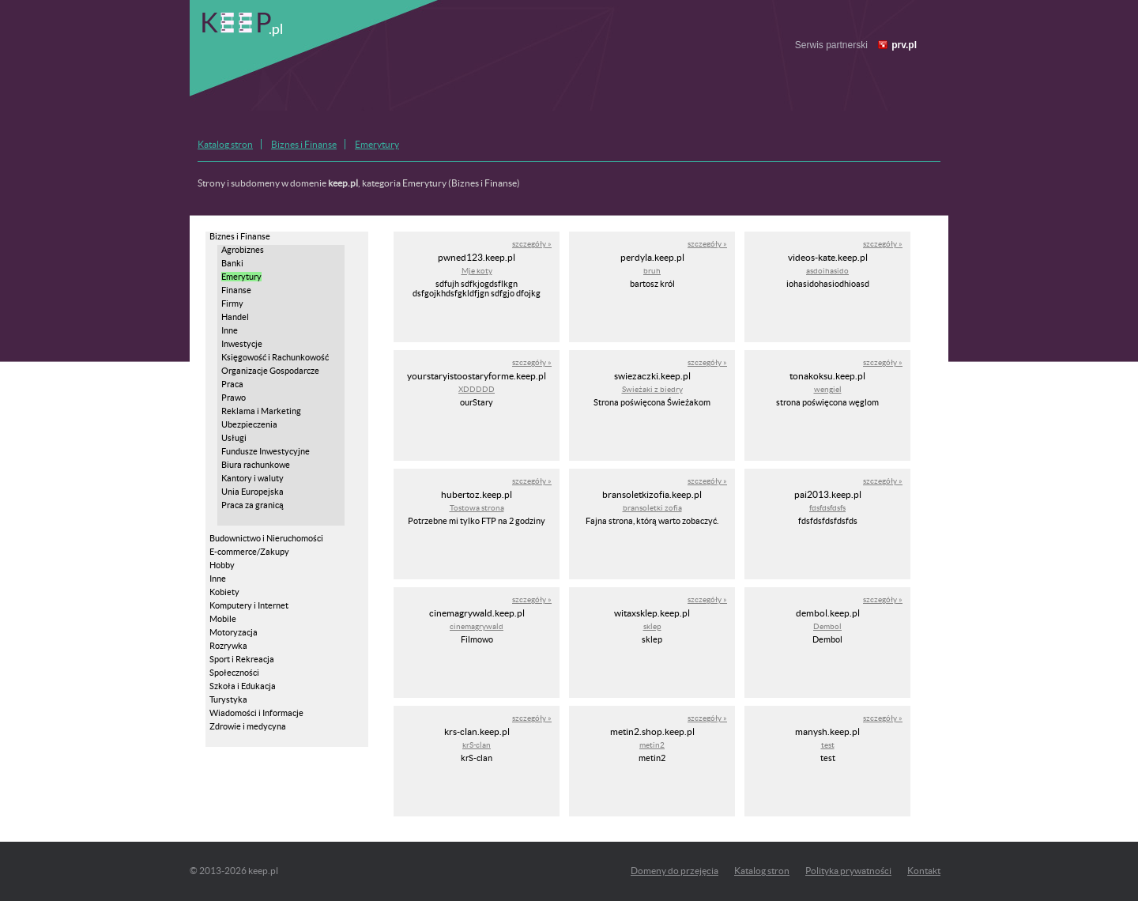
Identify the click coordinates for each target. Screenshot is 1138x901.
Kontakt (923, 870)
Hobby (222, 565)
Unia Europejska (252, 491)
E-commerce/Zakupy (249, 551)
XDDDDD (476, 389)
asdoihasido (827, 270)
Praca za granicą (252, 505)
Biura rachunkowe (255, 464)
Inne (229, 330)
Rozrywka (228, 645)
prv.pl (904, 45)
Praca (232, 384)
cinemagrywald (476, 626)
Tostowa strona (477, 507)
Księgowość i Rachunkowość (275, 357)
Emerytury (377, 144)
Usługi (234, 438)
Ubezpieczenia (249, 424)
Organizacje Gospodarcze (270, 370)
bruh (652, 270)
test (828, 745)
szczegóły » (532, 243)
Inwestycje (241, 344)
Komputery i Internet (248, 605)
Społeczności (234, 672)
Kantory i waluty (252, 478)
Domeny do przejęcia (674, 870)
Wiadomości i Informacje (256, 713)
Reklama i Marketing (261, 411)
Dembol (827, 626)
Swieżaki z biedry (652, 389)
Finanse (236, 290)
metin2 (652, 745)
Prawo (233, 397)
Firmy (232, 303)
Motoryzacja (233, 632)
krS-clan (476, 745)
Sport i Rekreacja (241, 659)
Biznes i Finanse (304, 144)
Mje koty (477, 270)
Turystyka (228, 699)
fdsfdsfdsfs (827, 507)
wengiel (828, 389)
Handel (235, 317)
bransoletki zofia (652, 507)
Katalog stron (225, 144)
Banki (232, 263)
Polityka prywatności (848, 870)
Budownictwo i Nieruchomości (266, 538)
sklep (652, 626)
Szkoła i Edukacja (242, 686)
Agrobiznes (242, 249)
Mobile (222, 619)
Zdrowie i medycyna (247, 726)
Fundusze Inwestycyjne (265, 451)
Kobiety (224, 592)
